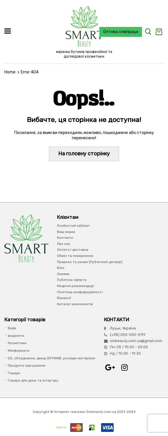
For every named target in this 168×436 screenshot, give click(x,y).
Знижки (63, 274)
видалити (16, 336)
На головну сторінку (84, 153)
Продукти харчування (26, 365)
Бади (12, 328)
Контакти (65, 238)
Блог (61, 268)
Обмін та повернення (75, 256)
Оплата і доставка (72, 250)
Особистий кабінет (73, 226)
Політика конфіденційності (80, 292)
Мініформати (19, 351)
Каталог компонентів (75, 304)
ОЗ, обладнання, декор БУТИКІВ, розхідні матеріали (51, 358)
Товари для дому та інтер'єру (33, 380)
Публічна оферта (71, 280)
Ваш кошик (66, 232)
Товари (14, 373)
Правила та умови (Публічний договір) (89, 262)
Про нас (63, 244)
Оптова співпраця (120, 31)
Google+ (110, 367)
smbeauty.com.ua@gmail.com (136, 341)
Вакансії (64, 298)
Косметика (17, 343)
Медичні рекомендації (75, 286)
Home (9, 72)
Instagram (124, 367)
